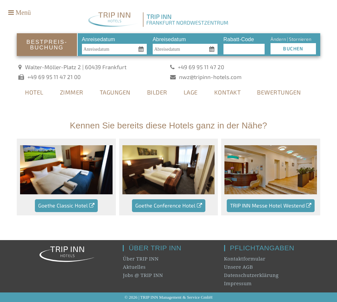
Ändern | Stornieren (291, 39)
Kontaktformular (245, 258)
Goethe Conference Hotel (168, 205)
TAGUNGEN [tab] (115, 92)
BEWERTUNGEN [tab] (279, 92)
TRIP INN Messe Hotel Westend (270, 205)
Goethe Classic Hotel (66, 205)
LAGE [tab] (191, 92)
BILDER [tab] (157, 92)
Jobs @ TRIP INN (143, 275)
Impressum (238, 283)
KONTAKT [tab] (227, 92)
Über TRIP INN (141, 258)
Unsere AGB (238, 266)
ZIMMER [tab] (71, 92)
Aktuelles (134, 266)
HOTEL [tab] (34, 92)
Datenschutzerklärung (251, 275)
